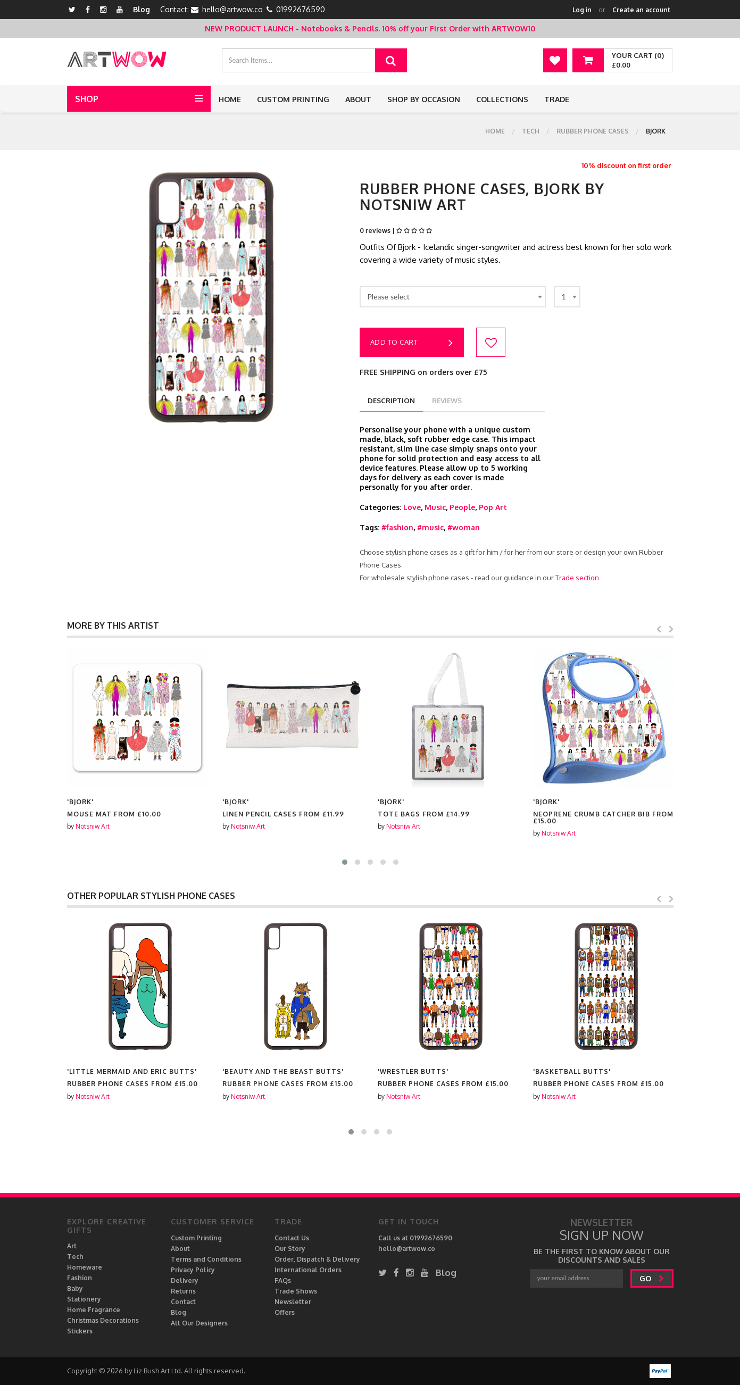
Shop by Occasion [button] (423, 99)
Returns (183, 1291)
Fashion (79, 1278)
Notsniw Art (93, 826)
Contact (183, 1302)
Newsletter (293, 1302)
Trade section (577, 577)
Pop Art (493, 507)
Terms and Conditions (206, 1259)
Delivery (184, 1280)
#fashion (397, 527)
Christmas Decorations (103, 1320)
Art (72, 1246)
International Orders (308, 1270)
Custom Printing (293, 99)
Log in (582, 10)
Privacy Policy (193, 1270)
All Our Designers (199, 1323)
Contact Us (292, 1238)
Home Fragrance (93, 1310)
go (651, 1278)
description (391, 400)
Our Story (290, 1249)
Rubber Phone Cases (592, 131)
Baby (75, 1288)
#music (430, 527)
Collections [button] (502, 99)
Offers (285, 1312)
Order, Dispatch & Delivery (317, 1259)
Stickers (80, 1331)
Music (435, 507)
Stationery (84, 1299)
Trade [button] (556, 99)
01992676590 (300, 9)
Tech (530, 131)
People (462, 507)
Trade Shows (296, 1291)
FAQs (283, 1280)
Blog (141, 9)
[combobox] (453, 296)
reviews (447, 400)
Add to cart (411, 343)
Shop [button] (86, 99)
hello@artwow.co (232, 9)
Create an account (641, 10)
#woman (463, 527)
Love (412, 507)
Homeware (84, 1267)
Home (230, 99)
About (358, 99)
